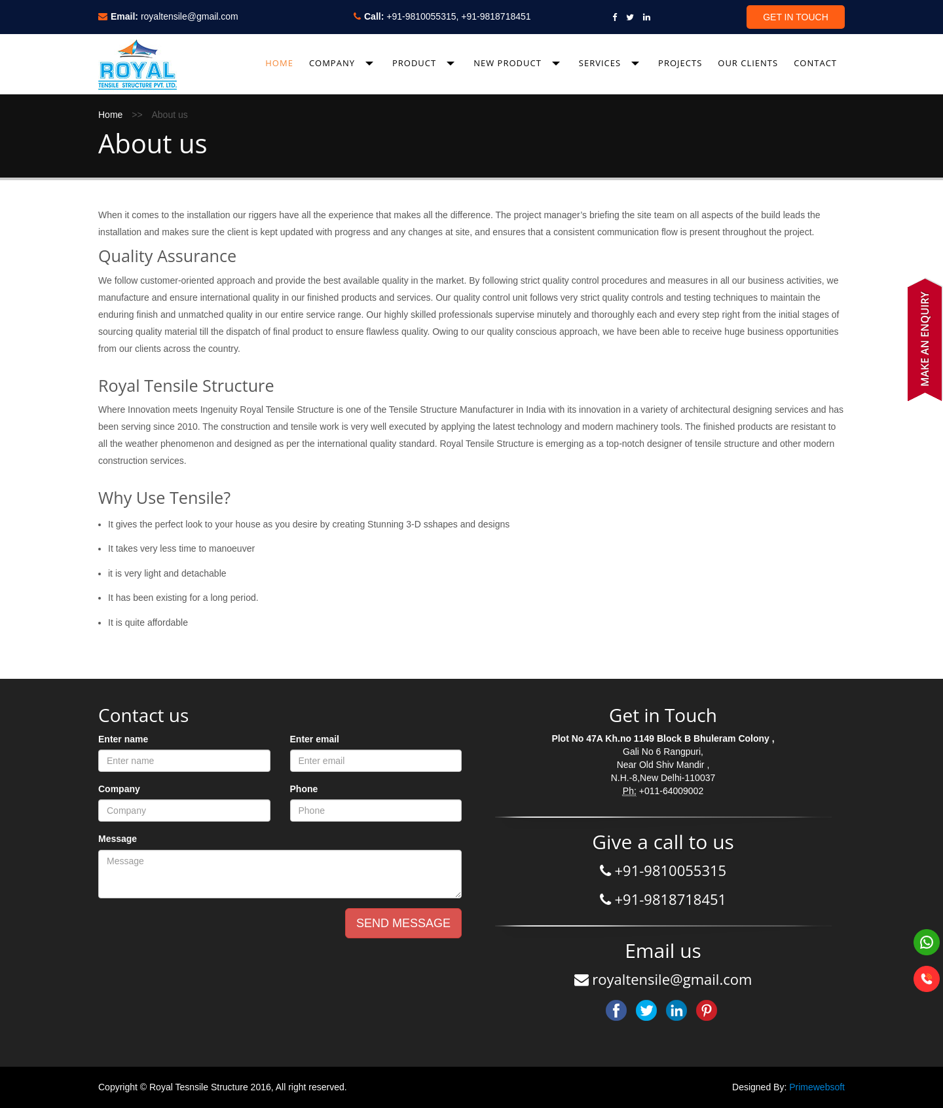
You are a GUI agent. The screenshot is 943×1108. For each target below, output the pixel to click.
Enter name (123, 739)
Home (110, 114)
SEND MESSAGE (403, 923)
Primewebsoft (817, 1087)
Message (117, 838)
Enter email (314, 739)
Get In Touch (795, 17)
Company (119, 789)
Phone (304, 789)
